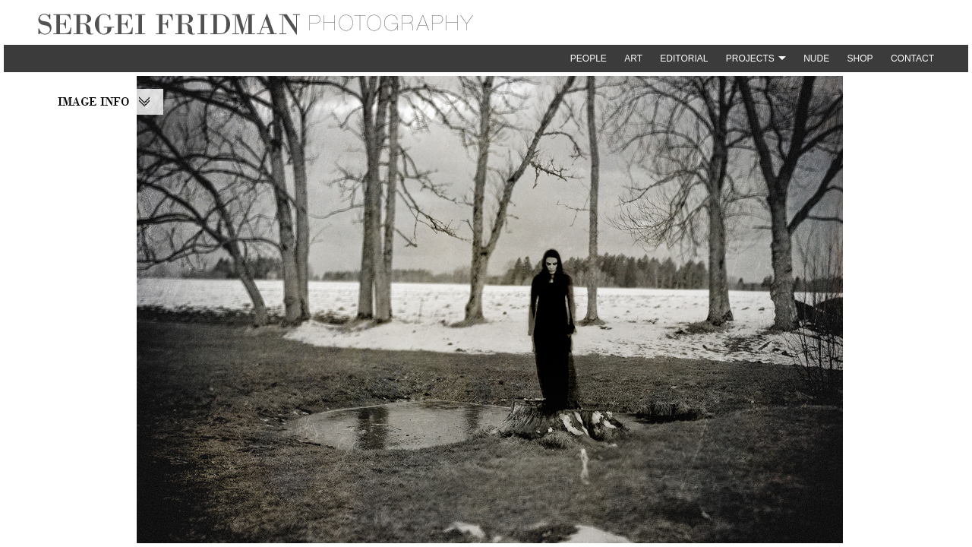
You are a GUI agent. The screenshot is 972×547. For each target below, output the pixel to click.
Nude (816, 58)
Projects (750, 58)
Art (633, 58)
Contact (912, 58)
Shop (860, 58)
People (588, 58)
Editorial (684, 58)
